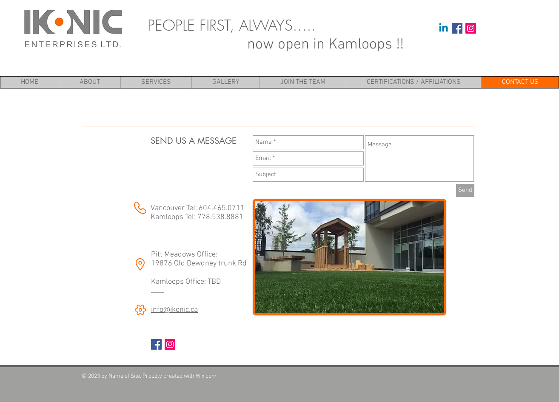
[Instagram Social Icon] (470, 28)
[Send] (465, 190)
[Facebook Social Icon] (457, 28)
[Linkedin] (443, 28)
